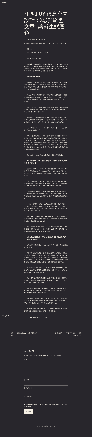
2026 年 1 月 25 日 (35, 318)
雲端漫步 (4, 3)
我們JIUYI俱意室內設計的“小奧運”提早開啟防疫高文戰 (24, 334)
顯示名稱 (27, 380)
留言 (26, 359)
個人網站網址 (28, 396)
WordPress (52, 426)
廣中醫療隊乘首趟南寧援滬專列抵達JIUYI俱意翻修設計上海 (67, 334)
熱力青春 (45, 318)
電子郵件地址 (28, 388)
